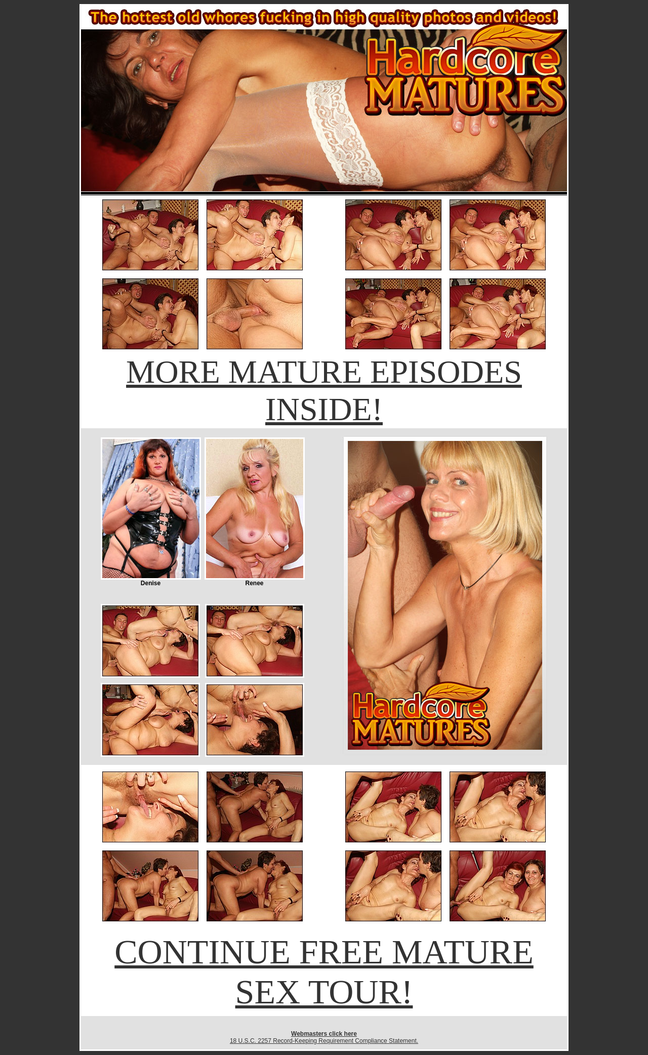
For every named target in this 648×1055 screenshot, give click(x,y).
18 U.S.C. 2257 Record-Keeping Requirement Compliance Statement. (324, 1040)
